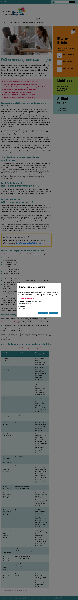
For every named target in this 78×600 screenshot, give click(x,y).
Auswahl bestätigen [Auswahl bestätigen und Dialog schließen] (43, 313)
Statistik (21, 306)
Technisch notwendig (29, 301)
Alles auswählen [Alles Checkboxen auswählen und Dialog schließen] (53, 313)
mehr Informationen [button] (25, 303)
